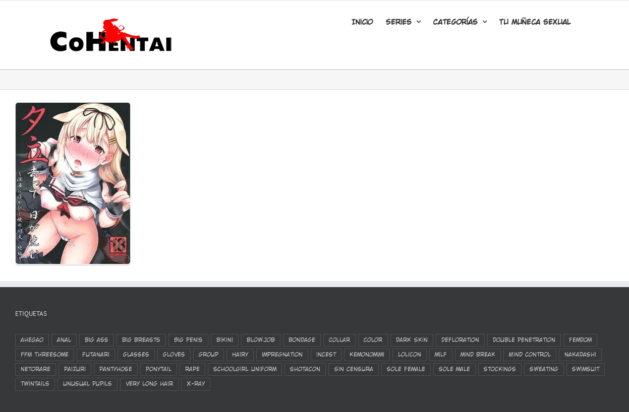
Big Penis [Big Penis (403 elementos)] (188, 340)
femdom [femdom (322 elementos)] (580, 340)
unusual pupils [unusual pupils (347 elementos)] (87, 384)
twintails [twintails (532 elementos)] (35, 384)
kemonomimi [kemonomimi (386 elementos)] (367, 355)
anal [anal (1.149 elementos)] (64, 340)
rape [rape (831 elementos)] (192, 369)
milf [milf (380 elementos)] (441, 355)
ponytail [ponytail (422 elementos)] (158, 369)
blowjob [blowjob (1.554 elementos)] (261, 340)
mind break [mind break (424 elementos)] (478, 355)
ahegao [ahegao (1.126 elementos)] (32, 340)
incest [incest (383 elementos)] (326, 355)
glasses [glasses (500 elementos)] (136, 355)
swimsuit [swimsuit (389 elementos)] (585, 369)
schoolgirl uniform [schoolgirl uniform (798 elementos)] (244, 369)
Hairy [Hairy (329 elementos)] (240, 355)
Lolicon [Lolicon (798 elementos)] (409, 355)
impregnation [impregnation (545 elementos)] (282, 355)
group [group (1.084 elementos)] (208, 355)
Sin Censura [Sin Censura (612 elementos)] (353, 369)
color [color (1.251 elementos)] (373, 340)
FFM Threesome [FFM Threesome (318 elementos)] (45, 355)
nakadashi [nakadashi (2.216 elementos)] (580, 355)
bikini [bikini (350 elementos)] (224, 340)
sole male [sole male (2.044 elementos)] (454, 369)
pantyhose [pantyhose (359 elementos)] (115, 369)
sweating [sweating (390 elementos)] (544, 369)
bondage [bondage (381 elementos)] (302, 340)
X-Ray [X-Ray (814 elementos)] (196, 384)
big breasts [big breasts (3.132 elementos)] (141, 340)
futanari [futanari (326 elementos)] (95, 355)
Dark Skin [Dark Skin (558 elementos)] (412, 340)
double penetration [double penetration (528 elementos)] (524, 340)
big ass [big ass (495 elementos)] (96, 340)
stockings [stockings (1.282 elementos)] (500, 369)
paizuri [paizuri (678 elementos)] (75, 369)
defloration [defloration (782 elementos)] (460, 340)
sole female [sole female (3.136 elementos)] (406, 369)
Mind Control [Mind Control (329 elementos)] (530, 355)
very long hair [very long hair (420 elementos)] (149, 384)
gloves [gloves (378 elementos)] (174, 355)
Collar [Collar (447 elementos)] (339, 340)
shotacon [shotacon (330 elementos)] (305, 369)
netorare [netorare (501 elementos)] (35, 369)
